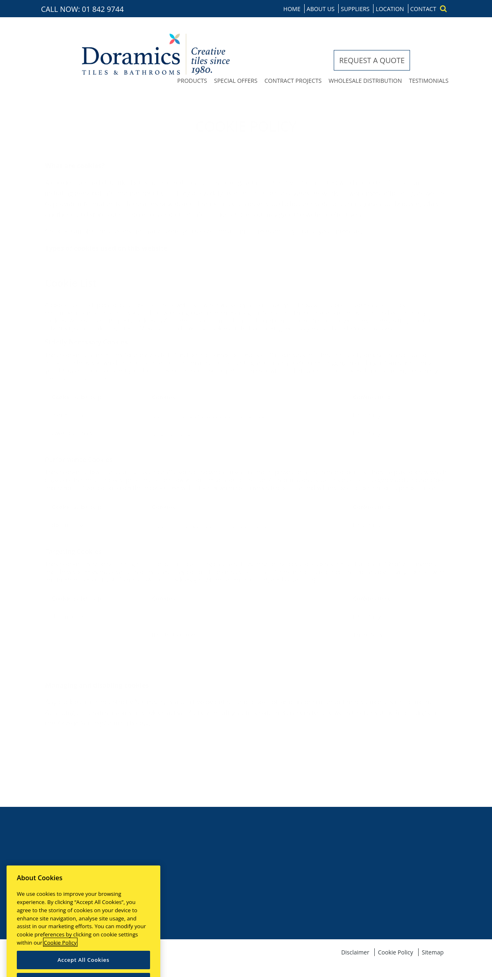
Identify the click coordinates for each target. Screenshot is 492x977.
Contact (423, 9)
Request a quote (372, 60)
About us (321, 9)
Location (390, 9)
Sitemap (433, 952)
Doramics (156, 54)
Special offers (235, 80)
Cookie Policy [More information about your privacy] (60, 947)
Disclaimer (355, 952)
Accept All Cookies (83, 965)
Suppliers (355, 9)
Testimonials (429, 80)
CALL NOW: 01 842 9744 (82, 9)
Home (292, 9)
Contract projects (292, 80)
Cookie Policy (395, 952)
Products (192, 80)
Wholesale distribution (365, 80)
